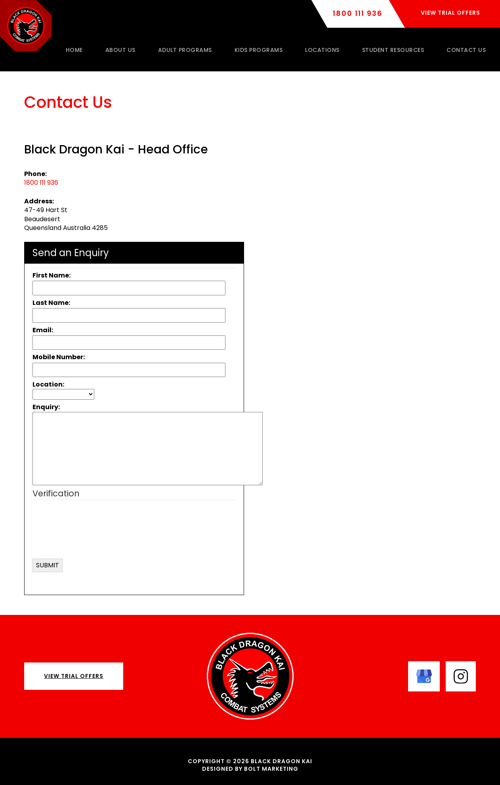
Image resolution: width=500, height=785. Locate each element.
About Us (120, 50)
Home (74, 50)
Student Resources (393, 50)
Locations (322, 50)
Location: (48, 384)
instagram (461, 676)
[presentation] (108, 539)
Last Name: (51, 302)
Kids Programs (259, 50)
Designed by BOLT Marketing (250, 769)
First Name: (51, 275)
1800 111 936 (358, 13)
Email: (42, 330)
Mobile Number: (58, 357)
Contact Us (466, 50)
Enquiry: (46, 407)
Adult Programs (185, 50)
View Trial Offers (73, 676)
